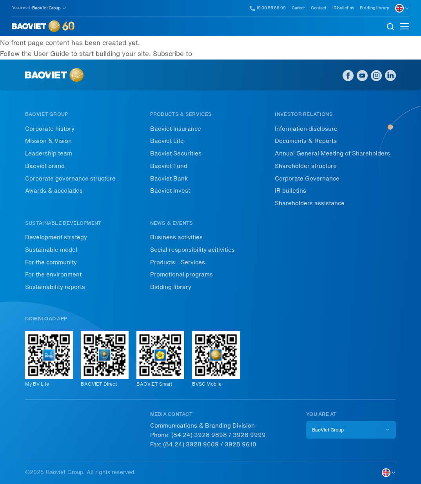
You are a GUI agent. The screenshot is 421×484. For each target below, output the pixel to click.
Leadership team (48, 153)
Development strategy (56, 237)
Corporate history (49, 128)
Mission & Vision (48, 140)
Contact (319, 8)
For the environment (53, 274)
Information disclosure (306, 128)
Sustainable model (51, 249)
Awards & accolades (54, 190)
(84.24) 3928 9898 (199, 435)
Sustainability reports (55, 287)
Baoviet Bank (169, 178)
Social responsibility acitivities (192, 249)
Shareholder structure (306, 166)
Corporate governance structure (70, 178)
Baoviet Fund (168, 166)
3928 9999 (249, 435)
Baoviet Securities (175, 153)
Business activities (176, 237)
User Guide (51, 54)
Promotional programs (181, 274)
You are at (21, 7)
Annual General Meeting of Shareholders (332, 153)
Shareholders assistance (310, 203)
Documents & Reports (306, 140)
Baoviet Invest (170, 190)
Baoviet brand (45, 166)
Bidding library (374, 8)
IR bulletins (343, 8)
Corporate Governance (307, 178)
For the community (51, 262)
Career (298, 8)
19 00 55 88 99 (268, 8)
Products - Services (177, 262)
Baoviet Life (167, 140)
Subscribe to (172, 54)
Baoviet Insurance (175, 128)
